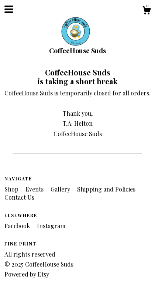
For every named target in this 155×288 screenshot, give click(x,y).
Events (35, 189)
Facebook (17, 226)
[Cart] (146, 11)
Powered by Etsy (26, 274)
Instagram (51, 226)
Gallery (61, 189)
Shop (12, 189)
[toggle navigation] (8, 9)
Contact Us (19, 197)
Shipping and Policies (106, 189)
